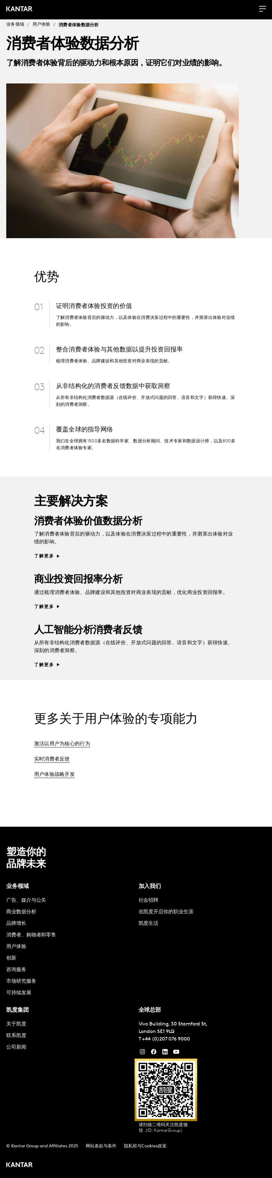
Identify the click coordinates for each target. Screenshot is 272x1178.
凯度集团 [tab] (17, 1010)
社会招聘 (149, 900)
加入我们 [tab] (150, 887)
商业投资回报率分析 (78, 590)
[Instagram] (142, 1053)
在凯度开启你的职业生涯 (166, 912)
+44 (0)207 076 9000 (166, 1039)
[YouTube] (165, 1053)
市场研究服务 (21, 981)
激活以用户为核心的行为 (62, 754)
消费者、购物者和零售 (31, 935)
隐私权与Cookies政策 (145, 1146)
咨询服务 (16, 969)
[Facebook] (153, 1053)
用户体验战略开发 (54, 785)
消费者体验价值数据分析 (88, 532)
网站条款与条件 (101, 1146)
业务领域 (15, 25)
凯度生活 (149, 923)
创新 (11, 958)
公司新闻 (16, 1047)
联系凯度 (16, 1035)
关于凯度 (16, 1024)
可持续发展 (18, 992)
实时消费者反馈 (52, 769)
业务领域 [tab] (17, 887)
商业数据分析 (21, 912)
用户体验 (41, 25)
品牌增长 (16, 923)
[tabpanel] (70, 947)
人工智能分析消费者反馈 (88, 641)
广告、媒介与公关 (26, 900)
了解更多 (44, 566)
